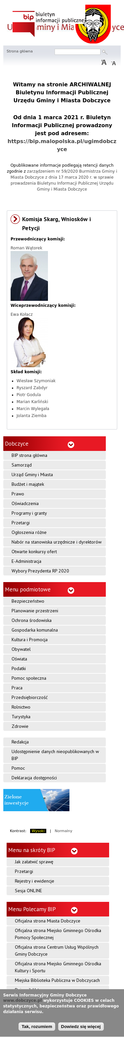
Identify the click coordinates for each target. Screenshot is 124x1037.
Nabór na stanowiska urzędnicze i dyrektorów (57, 542)
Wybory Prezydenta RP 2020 (40, 571)
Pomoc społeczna (29, 678)
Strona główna (20, 51)
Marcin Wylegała (33, 408)
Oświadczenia (25, 503)
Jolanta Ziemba (32, 415)
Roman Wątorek (26, 248)
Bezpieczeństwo (28, 601)
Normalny (63, 831)
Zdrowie (20, 726)
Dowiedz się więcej (81, 1028)
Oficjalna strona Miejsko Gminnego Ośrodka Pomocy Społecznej (58, 933)
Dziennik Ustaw (30, 990)
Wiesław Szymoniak (36, 381)
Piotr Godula (29, 394)
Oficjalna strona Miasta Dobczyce (47, 921)
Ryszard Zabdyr (32, 388)
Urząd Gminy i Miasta (32, 474)
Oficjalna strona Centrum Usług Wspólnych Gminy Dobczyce (57, 950)
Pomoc (18, 768)
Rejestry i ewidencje (34, 881)
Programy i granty (29, 513)
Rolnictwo (21, 707)
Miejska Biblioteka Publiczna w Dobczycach (57, 980)
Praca (17, 688)
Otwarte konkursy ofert (34, 552)
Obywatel (21, 649)
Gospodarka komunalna (35, 630)
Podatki (19, 668)
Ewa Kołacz (22, 314)
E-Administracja (26, 561)
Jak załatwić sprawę (34, 862)
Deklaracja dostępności (34, 778)
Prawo (18, 494)
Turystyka (21, 717)
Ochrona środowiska (32, 620)
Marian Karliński (32, 401)
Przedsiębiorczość (30, 697)
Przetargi (21, 523)
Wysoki (38, 831)
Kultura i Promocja (30, 640)
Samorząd (22, 465)
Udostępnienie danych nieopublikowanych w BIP (55, 754)
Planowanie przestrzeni (35, 611)
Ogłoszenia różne (29, 532)
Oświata (19, 659)
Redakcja (20, 742)
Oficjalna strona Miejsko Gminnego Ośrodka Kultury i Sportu (58, 967)
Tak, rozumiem (36, 1028)
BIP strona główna (29, 455)
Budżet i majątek (28, 484)
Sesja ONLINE (28, 891)
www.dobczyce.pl (22, 1002)
